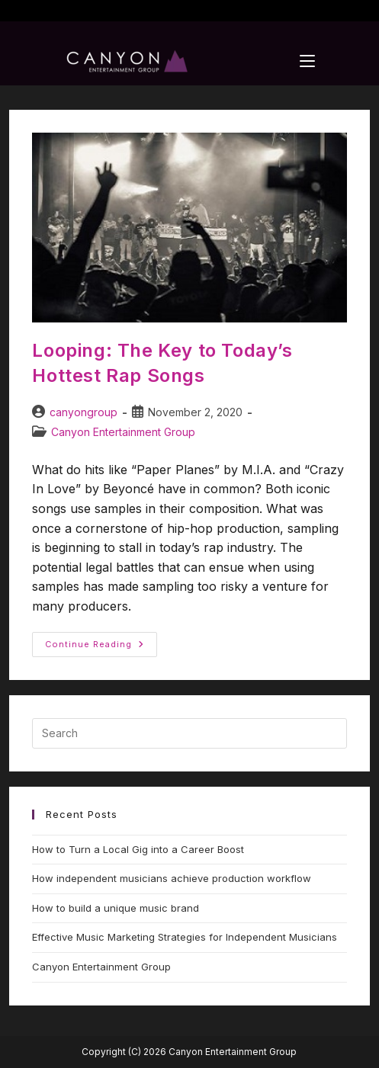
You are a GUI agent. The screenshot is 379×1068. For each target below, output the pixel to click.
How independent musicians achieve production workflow (171, 878)
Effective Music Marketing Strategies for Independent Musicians (184, 937)
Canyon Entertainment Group (123, 431)
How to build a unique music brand (115, 908)
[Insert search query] (189, 733)
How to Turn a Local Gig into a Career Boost (138, 849)
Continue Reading (101, 640)
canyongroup (83, 412)
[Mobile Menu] (307, 61)
